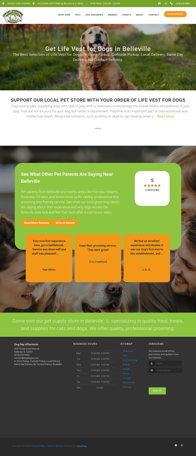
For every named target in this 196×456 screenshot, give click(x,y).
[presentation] (165, 378)
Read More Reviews (36, 222)
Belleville (53, 192)
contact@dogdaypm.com (26, 358)
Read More (165, 116)
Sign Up (157, 391)
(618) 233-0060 (21, 355)
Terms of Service (54, 446)
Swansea (28, 197)
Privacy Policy (38, 446)
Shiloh (60, 197)
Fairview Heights (105, 192)
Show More (147, 257)
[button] (94, 290)
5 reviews (152, 190)
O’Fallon (42, 197)
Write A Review (65, 222)
